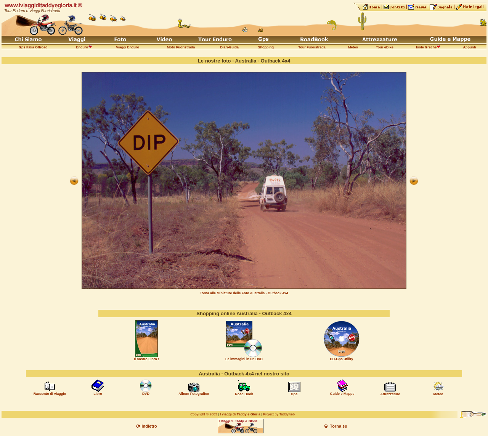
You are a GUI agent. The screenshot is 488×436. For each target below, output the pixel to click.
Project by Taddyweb (279, 414)
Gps (294, 394)
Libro (97, 394)
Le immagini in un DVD (244, 359)
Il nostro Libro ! (146, 359)
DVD (145, 394)
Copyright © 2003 (203, 414)
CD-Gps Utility (341, 359)
